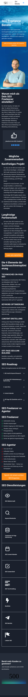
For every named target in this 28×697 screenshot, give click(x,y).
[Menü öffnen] (23, 3)
